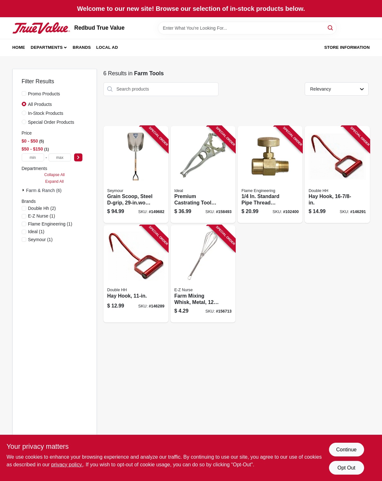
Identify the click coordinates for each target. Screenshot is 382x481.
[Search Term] (247, 28)
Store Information (347, 47)
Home (18, 47)
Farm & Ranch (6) (44, 190)
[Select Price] (78, 157)
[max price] (60, 157)
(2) (42, 208)
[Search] (330, 27)
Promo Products (44, 93)
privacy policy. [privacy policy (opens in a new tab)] (67, 464)
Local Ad (107, 47)
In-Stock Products (46, 113)
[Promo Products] (24, 93)
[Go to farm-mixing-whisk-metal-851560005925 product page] (203, 273)
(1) (41, 215)
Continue (346, 449)
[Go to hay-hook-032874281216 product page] (135, 273)
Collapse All (54, 175)
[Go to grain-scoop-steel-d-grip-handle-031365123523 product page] (135, 174)
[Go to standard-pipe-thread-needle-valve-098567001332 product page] (270, 174)
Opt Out (346, 467)
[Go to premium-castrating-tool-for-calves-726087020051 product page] (203, 174)
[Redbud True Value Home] (41, 28)
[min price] (33, 157)
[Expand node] (24, 190)
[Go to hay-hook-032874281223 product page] (337, 174)
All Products (40, 104)
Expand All (54, 181)
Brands (82, 47)
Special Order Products (51, 122)
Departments (47, 47)
